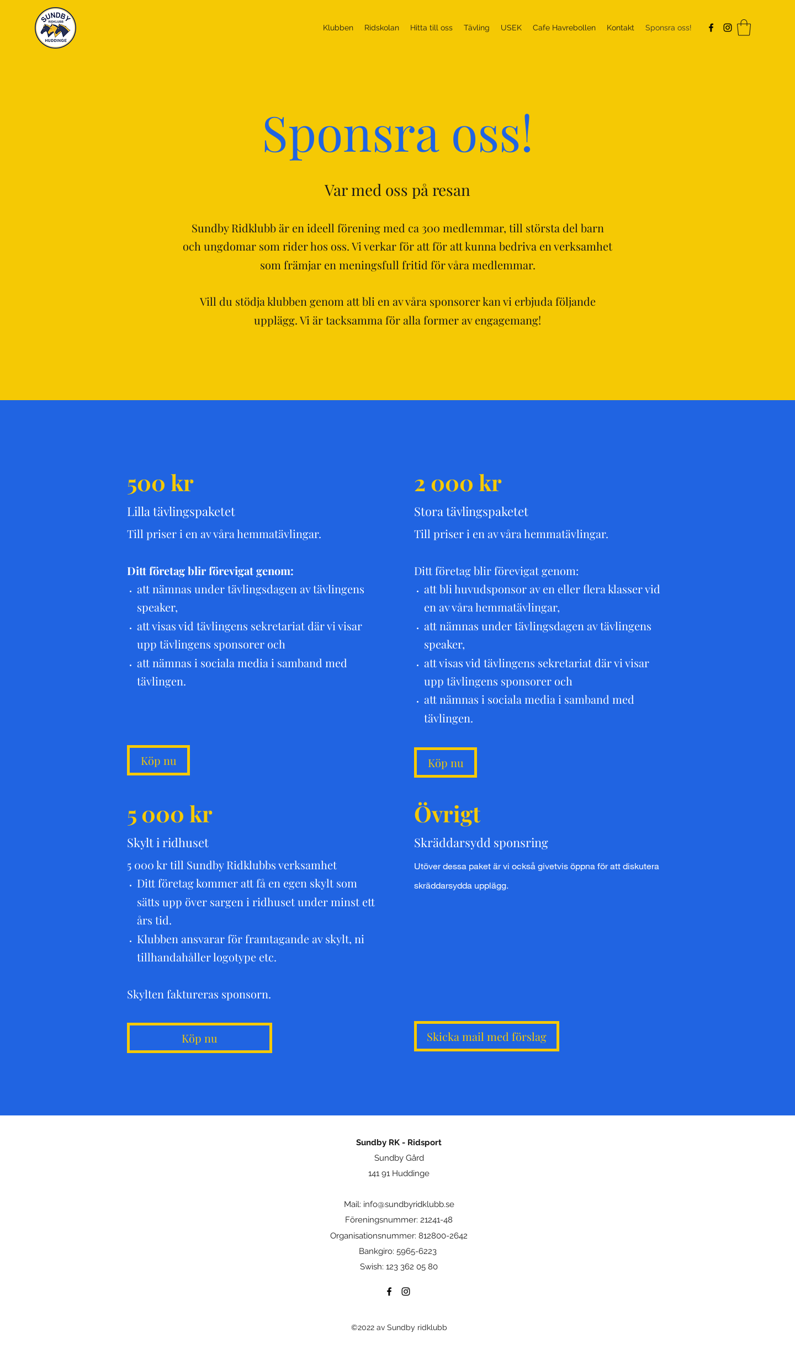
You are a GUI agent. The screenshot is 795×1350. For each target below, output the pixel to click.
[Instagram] (727, 27)
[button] (744, 27)
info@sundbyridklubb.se (408, 1204)
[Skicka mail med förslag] (486, 1036)
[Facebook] (711, 27)
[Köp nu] (158, 760)
